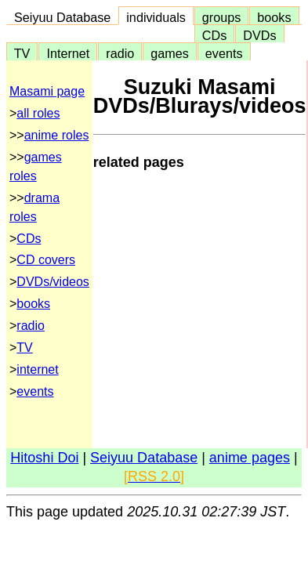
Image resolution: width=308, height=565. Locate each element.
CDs (214, 35)
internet (37, 369)
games (169, 53)
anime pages (249, 457)
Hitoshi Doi (44, 457)
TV (22, 53)
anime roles (56, 135)
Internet (67, 53)
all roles (38, 113)
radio (120, 53)
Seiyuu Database (62, 17)
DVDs (259, 35)
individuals (156, 17)
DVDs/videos (52, 281)
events (224, 53)
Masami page (47, 91)
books (274, 17)
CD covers (45, 259)
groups (221, 17)
